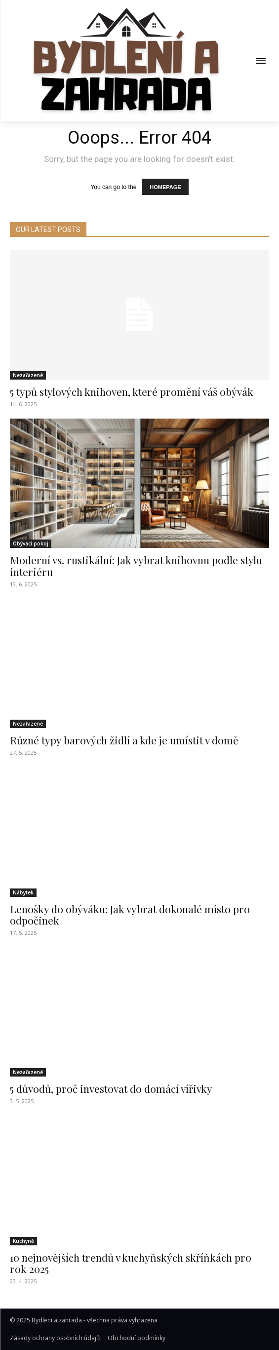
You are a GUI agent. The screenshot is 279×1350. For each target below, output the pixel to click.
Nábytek (23, 892)
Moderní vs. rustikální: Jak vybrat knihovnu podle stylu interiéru (136, 565)
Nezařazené (28, 375)
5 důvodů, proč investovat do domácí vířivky (111, 1088)
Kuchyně (23, 1240)
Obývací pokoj (30, 543)
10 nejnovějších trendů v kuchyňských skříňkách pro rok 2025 (130, 1262)
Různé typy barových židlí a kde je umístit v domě (124, 740)
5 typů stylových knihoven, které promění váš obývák (131, 391)
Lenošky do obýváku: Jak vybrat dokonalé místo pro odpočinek (130, 914)
